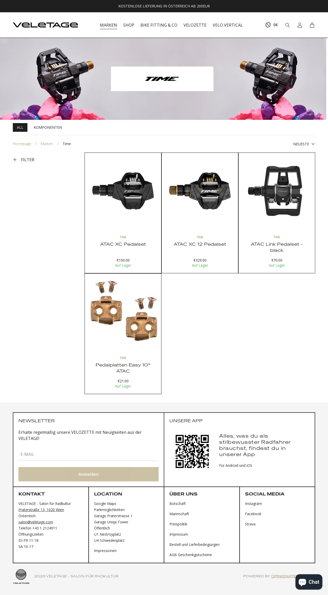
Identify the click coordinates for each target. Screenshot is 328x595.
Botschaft (177, 503)
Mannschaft (179, 513)
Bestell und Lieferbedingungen (194, 544)
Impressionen (105, 550)
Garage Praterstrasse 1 (113, 515)
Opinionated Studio (293, 576)
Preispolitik (178, 524)
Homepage (22, 143)
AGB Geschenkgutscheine (190, 554)
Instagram (253, 503)
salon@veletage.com (35, 522)
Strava (250, 524)
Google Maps (105, 503)
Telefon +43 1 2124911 (37, 528)
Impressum (178, 534)
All (20, 127)
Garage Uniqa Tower (111, 522)
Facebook (253, 513)
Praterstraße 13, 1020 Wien (41, 509)
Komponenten (48, 127)
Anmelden (88, 474)
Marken (47, 143)
